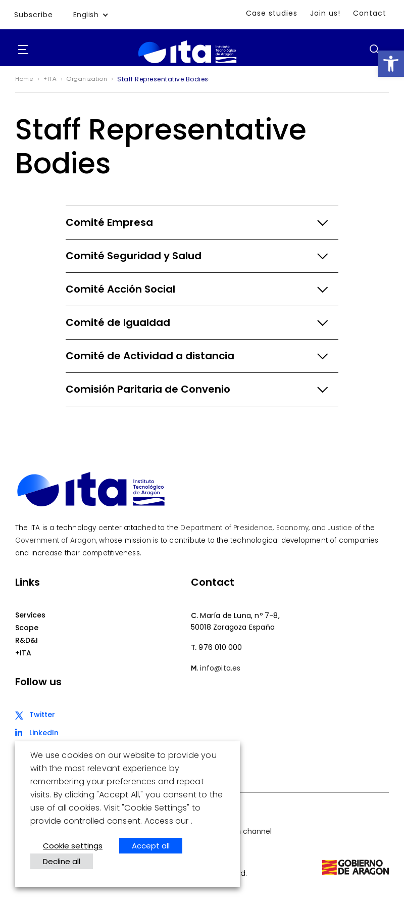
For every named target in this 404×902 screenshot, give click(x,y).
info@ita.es (220, 668)
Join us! (325, 13)
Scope (26, 628)
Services (30, 615)
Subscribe (33, 15)
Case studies (271, 13)
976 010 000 (220, 647)
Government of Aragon (55, 540)
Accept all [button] (151, 845)
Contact (369, 13)
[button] (391, 64)
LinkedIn (44, 733)
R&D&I (26, 640)
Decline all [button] (61, 861)
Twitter (42, 714)
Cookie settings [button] (73, 845)
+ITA (23, 653)
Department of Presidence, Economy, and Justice (266, 528)
